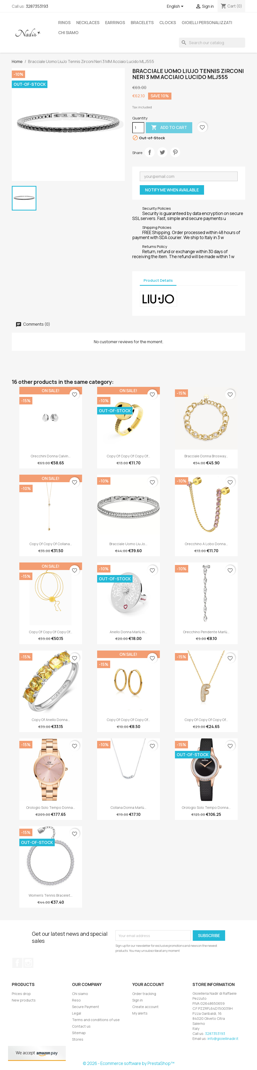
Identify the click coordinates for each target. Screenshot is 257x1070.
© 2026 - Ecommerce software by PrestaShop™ (128, 1063)
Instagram (28, 963)
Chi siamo (68, 32)
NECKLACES (87, 22)
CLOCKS (167, 22)
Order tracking (144, 993)
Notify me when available (172, 190)
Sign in (137, 1000)
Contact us (81, 1026)
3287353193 (37, 6)
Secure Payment (85, 1006)
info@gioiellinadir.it (223, 1038)
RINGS (64, 22)
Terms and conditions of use (96, 1019)
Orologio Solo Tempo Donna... (50, 807)
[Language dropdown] (176, 7)
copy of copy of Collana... (50, 543)
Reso (76, 1000)
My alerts (140, 1013)
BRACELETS (142, 22)
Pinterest (175, 152)
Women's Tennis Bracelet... (51, 895)
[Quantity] (138, 127)
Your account (148, 984)
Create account (145, 1006)
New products (24, 1000)
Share (150, 152)
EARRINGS (115, 22)
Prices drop (21, 993)
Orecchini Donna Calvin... (51, 456)
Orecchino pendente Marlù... (206, 631)
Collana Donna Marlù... (128, 807)
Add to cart (169, 127)
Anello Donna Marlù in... (128, 631)
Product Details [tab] (158, 280)
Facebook (17, 963)
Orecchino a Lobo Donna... (206, 543)
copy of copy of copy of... (128, 456)
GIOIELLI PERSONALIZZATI (207, 22)
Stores (77, 1039)
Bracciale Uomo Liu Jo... (128, 543)
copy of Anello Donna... (51, 719)
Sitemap (79, 1032)
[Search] (212, 43)
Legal (76, 1013)
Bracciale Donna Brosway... (206, 456)
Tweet (162, 152)
